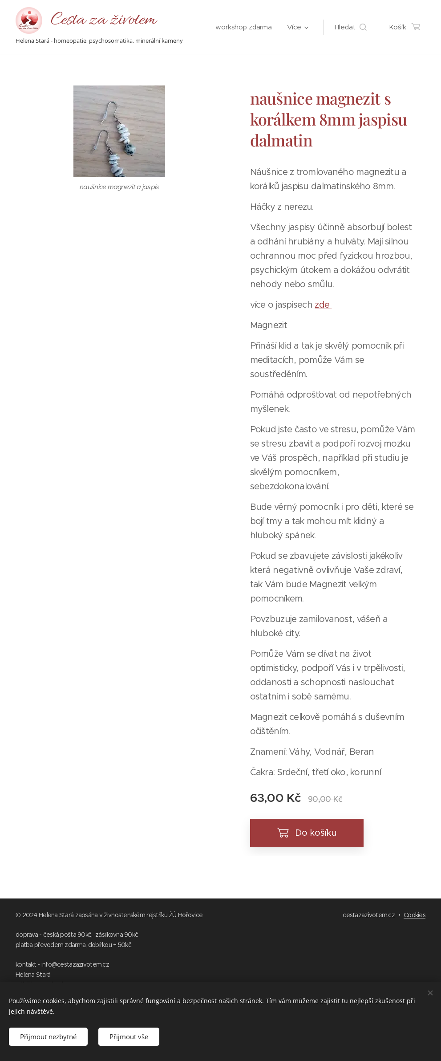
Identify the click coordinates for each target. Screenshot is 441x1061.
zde (323, 304)
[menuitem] (243, 27)
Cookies (414, 915)
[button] (351, 27)
